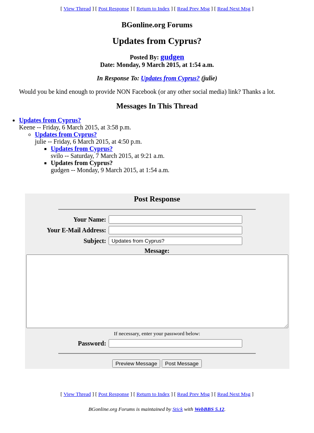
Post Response (113, 8)
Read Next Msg (234, 8)
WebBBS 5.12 (209, 423)
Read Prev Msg (193, 8)
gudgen (172, 57)
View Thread (77, 8)
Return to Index (153, 8)
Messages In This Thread (156, 106)
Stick (177, 423)
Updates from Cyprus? (170, 78)
